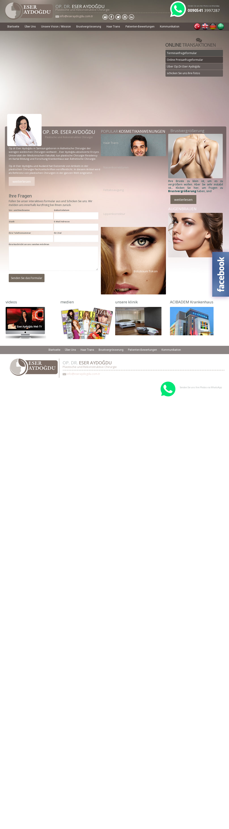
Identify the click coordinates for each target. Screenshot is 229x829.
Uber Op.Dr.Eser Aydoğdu (183, 66)
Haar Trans (113, 26)
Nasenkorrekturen (116, 167)
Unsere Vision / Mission (56, 26)
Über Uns (30, 26)
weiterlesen (22, 181)
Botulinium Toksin (146, 271)
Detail (29, 78)
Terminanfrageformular (182, 53)
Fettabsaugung (113, 190)
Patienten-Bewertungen (140, 26)
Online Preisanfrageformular (185, 60)
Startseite (13, 26)
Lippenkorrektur (114, 214)
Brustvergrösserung (88, 26)
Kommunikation (169, 26)
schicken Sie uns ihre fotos (183, 73)
